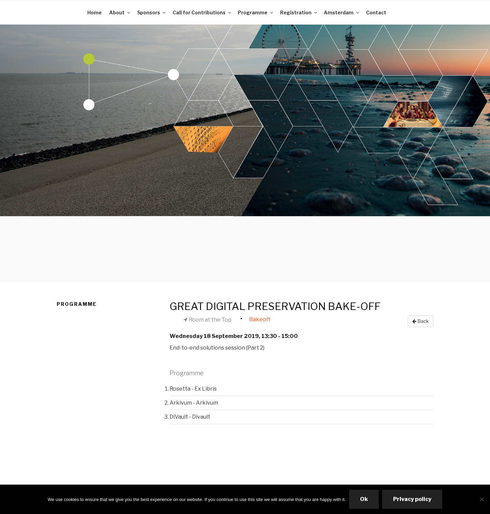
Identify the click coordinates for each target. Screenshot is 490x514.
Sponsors (152, 12)
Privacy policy (412, 499)
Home (94, 12)
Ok (364, 499)
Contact (376, 12)
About (120, 12)
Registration (299, 12)
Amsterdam (342, 12)
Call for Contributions (202, 12)
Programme (256, 12)
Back (420, 321)
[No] (481, 499)
